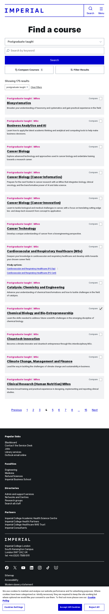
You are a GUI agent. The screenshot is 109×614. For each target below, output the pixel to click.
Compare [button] (95, 98)
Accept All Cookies (70, 607)
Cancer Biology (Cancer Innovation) (34, 203)
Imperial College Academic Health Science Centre (31, 518)
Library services (13, 452)
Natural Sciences (14, 476)
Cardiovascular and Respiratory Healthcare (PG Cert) (31, 273)
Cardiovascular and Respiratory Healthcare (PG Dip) (31, 268)
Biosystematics (19, 103)
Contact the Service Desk (18, 445)
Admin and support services (19, 494)
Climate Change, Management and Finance (39, 361)
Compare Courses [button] (29, 69)
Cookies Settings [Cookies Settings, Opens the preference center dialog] (13, 607)
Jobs (7, 448)
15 (86, 410)
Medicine (9, 473)
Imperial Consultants (16, 527)
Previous (16, 410)
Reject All (94, 607)
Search (90, 10)
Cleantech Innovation (23, 339)
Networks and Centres (17, 497)
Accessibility (11, 580)
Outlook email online (15, 455)
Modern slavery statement (19, 584)
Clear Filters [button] (36, 87)
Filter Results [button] (80, 69)
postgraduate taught (16, 87)
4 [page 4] (46, 410)
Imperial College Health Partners (22, 521)
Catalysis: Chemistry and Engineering (35, 287)
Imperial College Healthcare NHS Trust (25, 524)
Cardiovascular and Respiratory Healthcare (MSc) (44, 251)
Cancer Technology (21, 228)
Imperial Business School (18, 479)
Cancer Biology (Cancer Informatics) (34, 177)
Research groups (14, 500)
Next (95, 410)
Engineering (11, 469)
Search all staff (13, 503)
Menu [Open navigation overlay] (101, 11)
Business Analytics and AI (26, 125)
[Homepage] (44, 10)
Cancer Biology (18, 151)
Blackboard (11, 442)
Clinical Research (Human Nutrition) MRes (39, 384)
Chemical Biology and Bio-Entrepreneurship (40, 313)
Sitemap (9, 575)
